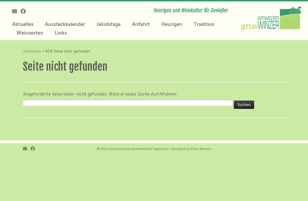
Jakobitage (108, 24)
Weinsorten (29, 32)
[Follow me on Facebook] (25, 11)
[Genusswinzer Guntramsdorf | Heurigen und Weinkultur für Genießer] (272, 18)
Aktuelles (22, 24)
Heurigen (171, 24)
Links (60, 32)
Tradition (204, 24)
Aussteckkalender (65, 24)
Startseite (32, 51)
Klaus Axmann (201, 149)
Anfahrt (141, 24)
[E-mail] (16, 11)
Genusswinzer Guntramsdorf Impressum (139, 149)
